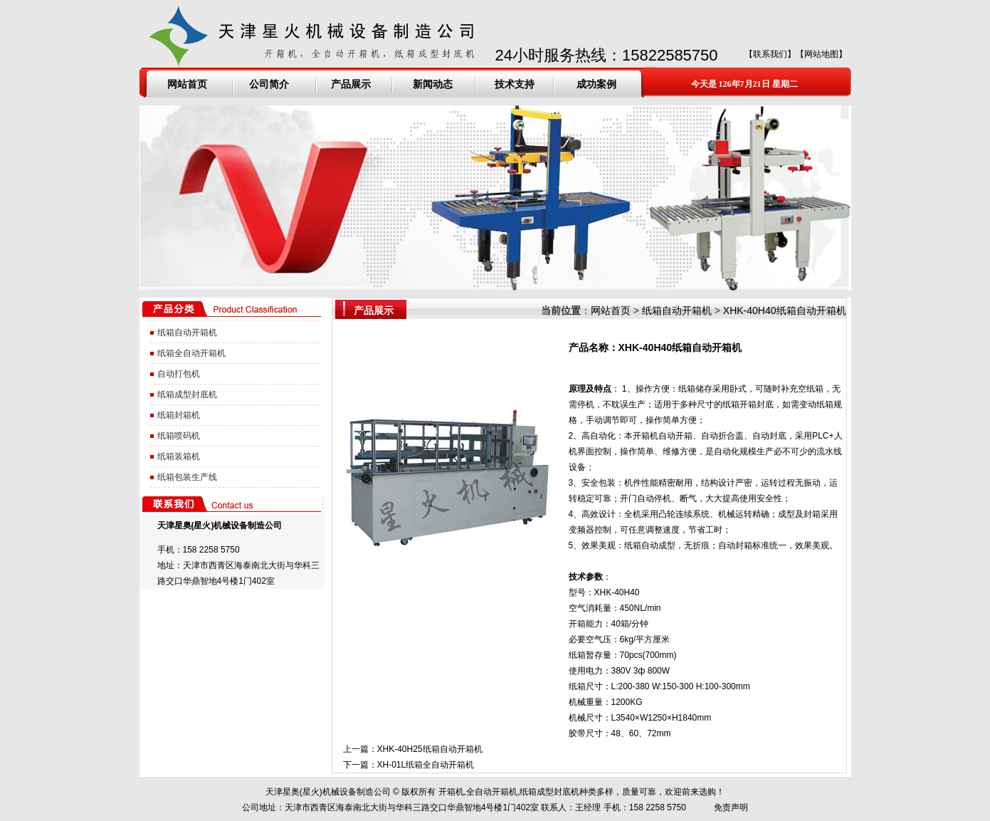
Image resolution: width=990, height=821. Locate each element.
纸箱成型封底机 (187, 394)
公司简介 (269, 84)
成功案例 (596, 84)
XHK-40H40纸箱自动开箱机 (784, 310)
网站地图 (821, 54)
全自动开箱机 (491, 792)
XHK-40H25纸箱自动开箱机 (430, 749)
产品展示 (351, 84)
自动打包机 (178, 374)
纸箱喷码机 (178, 436)
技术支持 (515, 84)
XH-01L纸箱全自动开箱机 (426, 765)
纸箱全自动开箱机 (191, 353)
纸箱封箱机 (178, 415)
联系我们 (770, 54)
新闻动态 (433, 84)
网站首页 (187, 84)
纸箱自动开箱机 (187, 333)
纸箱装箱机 (178, 456)
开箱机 (451, 792)
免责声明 (731, 807)
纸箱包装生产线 (187, 477)
